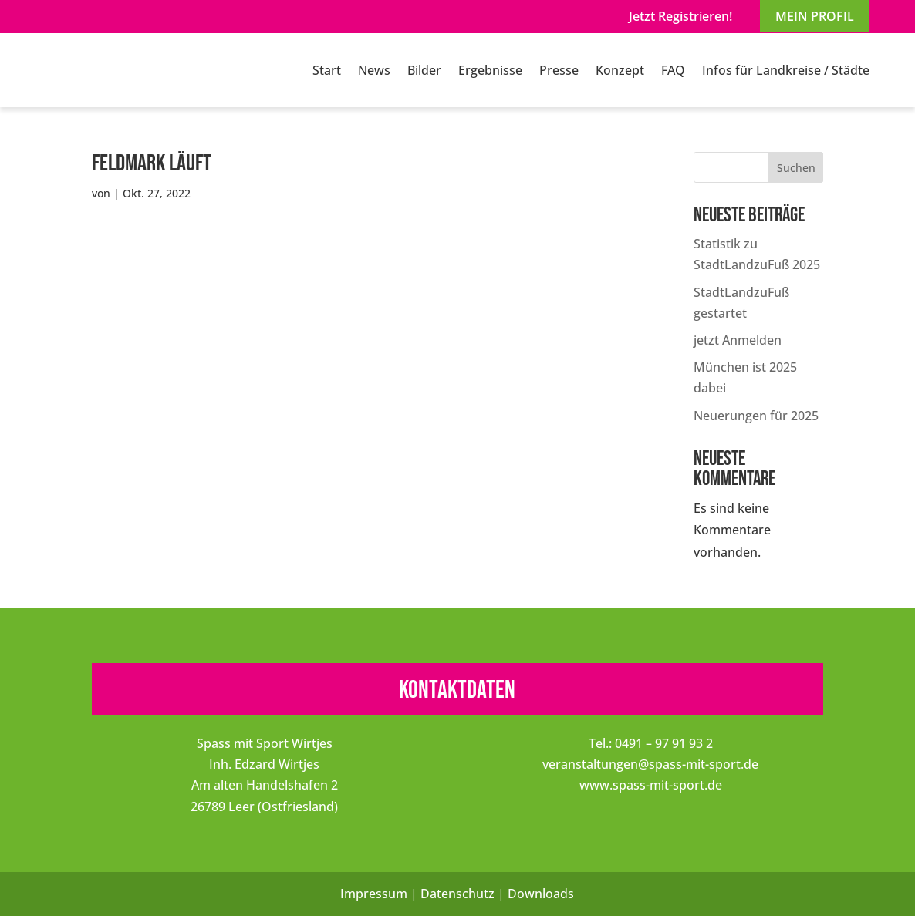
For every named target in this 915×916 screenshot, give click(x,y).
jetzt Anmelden (738, 340)
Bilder (424, 70)
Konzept (620, 70)
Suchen (796, 167)
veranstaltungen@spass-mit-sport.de (650, 764)
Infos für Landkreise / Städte (785, 70)
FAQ (673, 70)
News (374, 70)
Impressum (373, 893)
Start (326, 70)
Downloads (541, 893)
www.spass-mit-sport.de (650, 784)
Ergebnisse (490, 70)
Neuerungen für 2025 (756, 415)
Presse (559, 70)
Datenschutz (457, 893)
